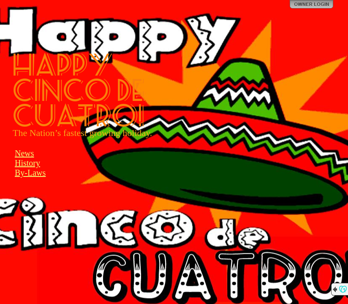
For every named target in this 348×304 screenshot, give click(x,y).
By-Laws (30, 172)
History (27, 163)
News (24, 153)
